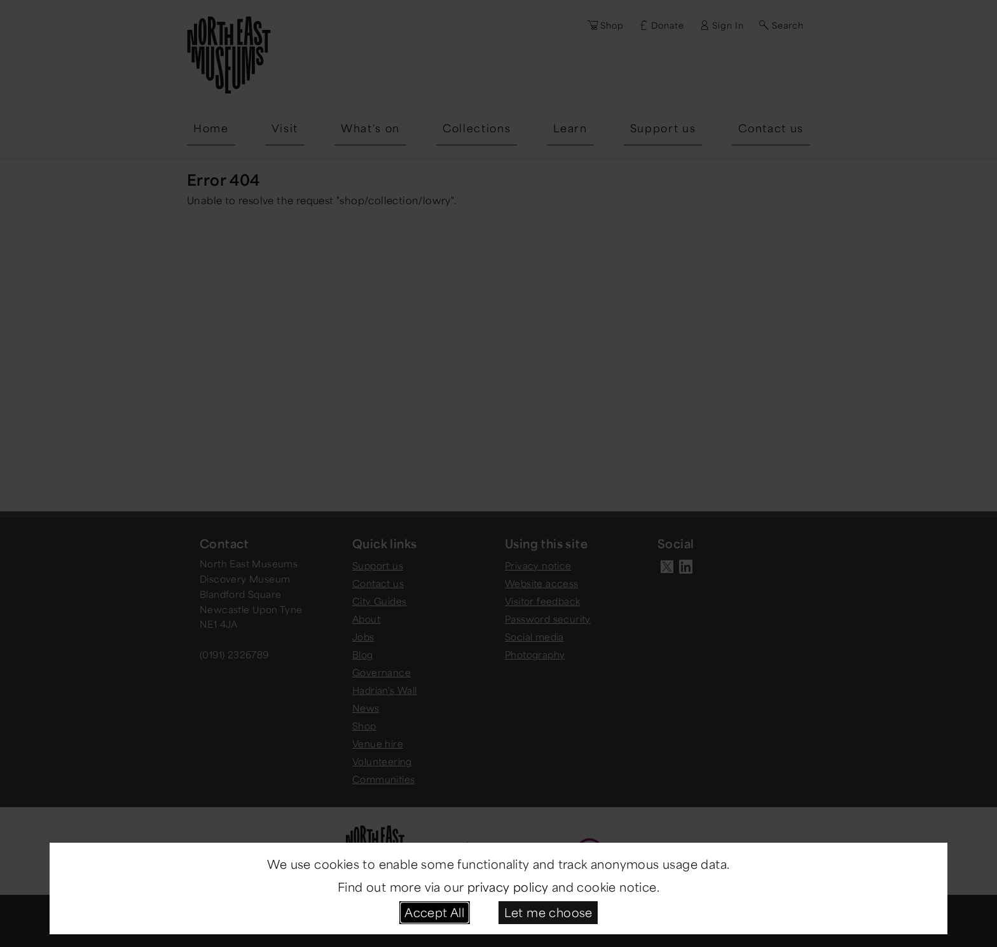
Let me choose (548, 912)
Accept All (434, 912)
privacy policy (508, 886)
